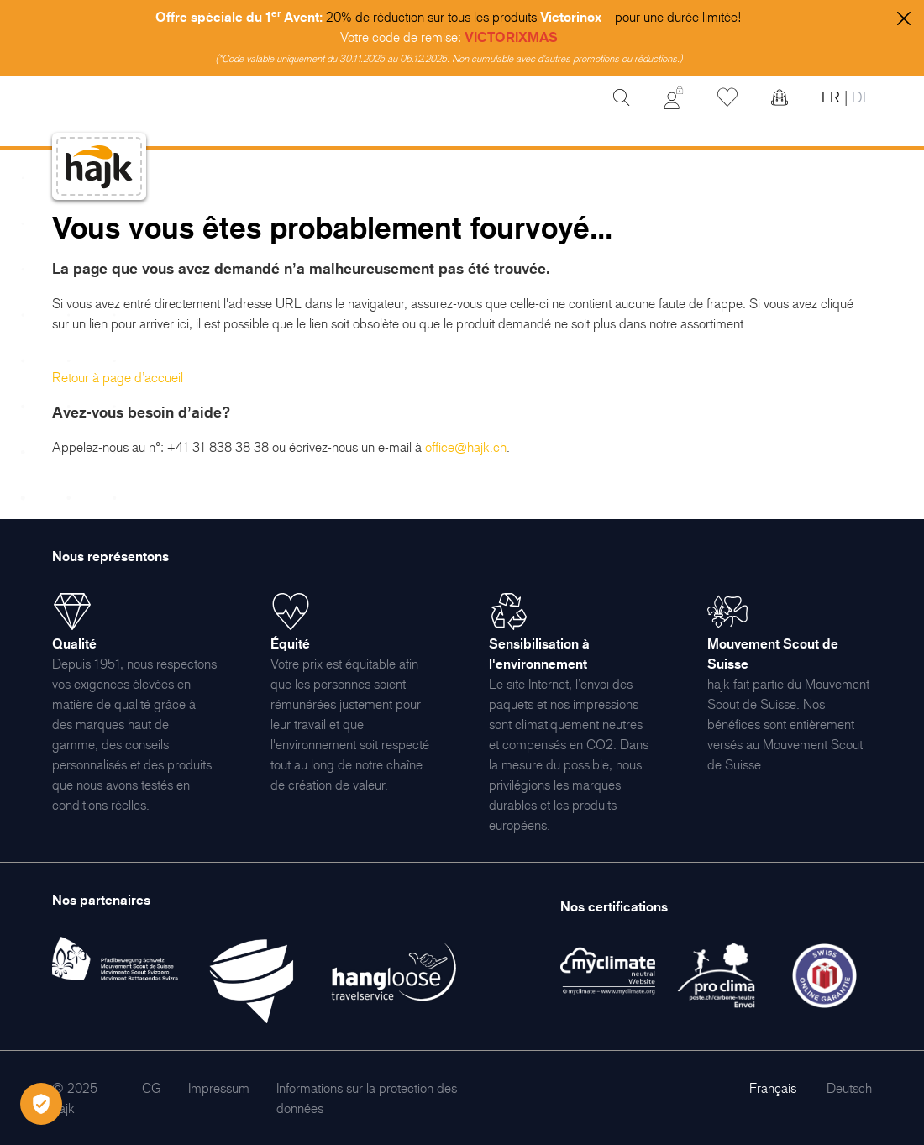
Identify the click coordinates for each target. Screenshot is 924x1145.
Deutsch (849, 1087)
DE (860, 97)
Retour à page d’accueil (117, 377)
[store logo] (99, 166)
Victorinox (570, 16)
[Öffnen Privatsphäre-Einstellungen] (41, 1104)
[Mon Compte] (674, 97)
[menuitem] (151, 1087)
